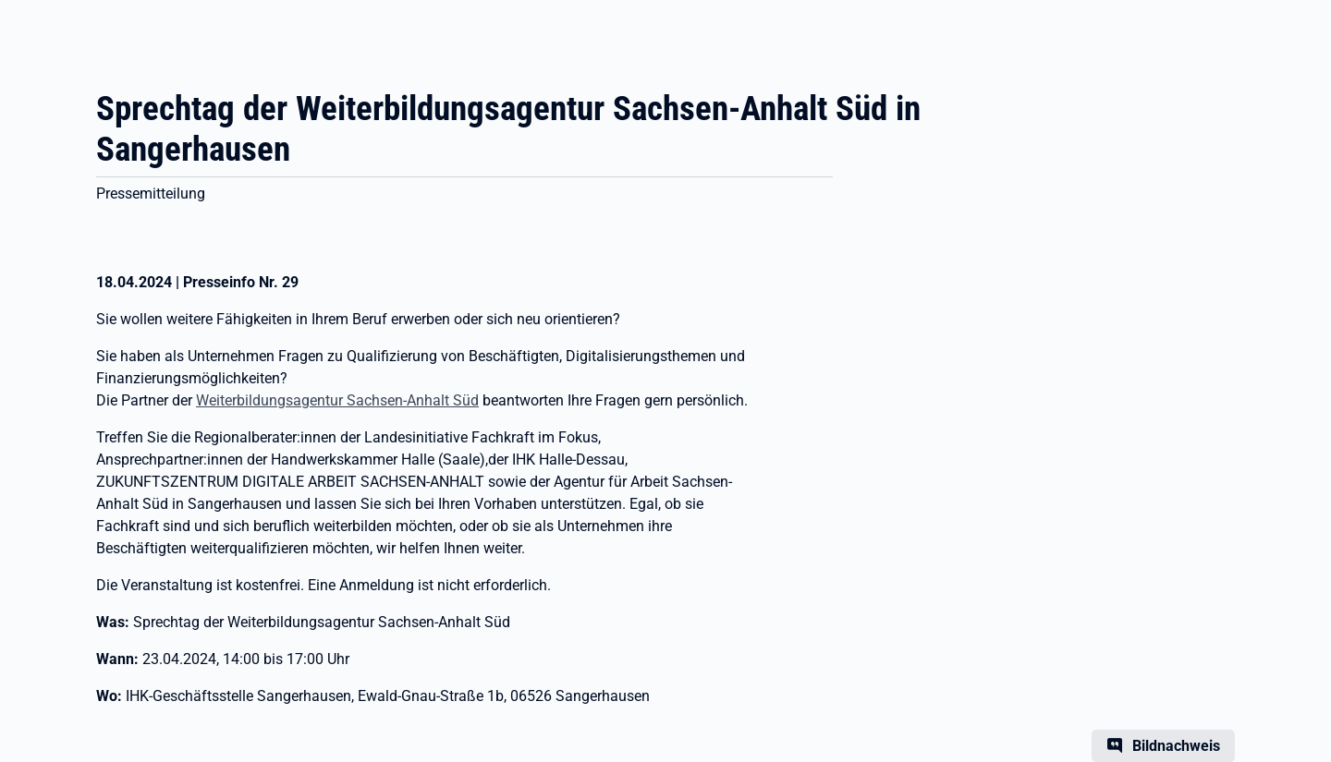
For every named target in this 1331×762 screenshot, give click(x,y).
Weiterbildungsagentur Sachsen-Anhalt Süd (337, 400)
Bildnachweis (1176, 746)
